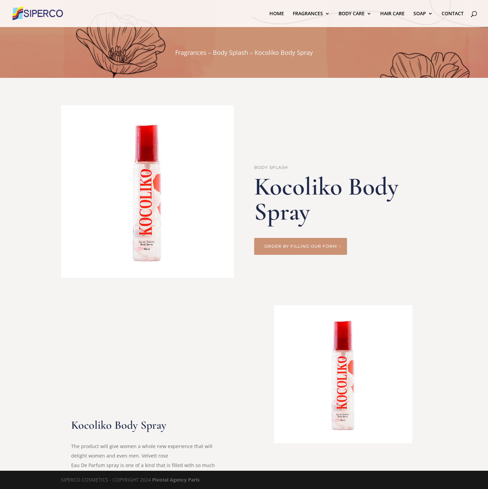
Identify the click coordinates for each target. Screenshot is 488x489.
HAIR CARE (392, 14)
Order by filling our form (300, 246)
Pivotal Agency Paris (176, 479)
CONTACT (453, 14)
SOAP (419, 14)
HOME (276, 14)
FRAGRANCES (308, 14)
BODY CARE (352, 14)
